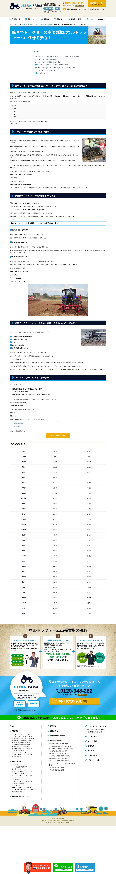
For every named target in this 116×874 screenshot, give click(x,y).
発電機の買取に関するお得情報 (59, 743)
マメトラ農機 (16, 767)
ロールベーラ (16, 748)
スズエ (14, 779)
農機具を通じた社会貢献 (95, 732)
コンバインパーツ (26, 748)
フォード (24, 777)
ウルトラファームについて (97, 19)
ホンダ (14, 765)
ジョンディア (16, 781)
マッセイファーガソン (23, 779)
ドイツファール (16, 777)
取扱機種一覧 (16, 19)
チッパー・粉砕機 (26, 754)
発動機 (19, 754)
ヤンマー (24, 765)
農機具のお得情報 (76, 19)
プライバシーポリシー (95, 760)
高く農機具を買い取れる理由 (96, 729)
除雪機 (26, 746)
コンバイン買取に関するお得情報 (60, 760)
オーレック (15, 783)
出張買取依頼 (92, 755)
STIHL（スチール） (18, 787)
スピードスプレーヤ (22, 738)
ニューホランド (16, 775)
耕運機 (28, 734)
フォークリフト (25, 752)
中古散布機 (15, 744)
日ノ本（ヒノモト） (18, 769)
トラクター (15, 734)
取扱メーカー (32, 19)
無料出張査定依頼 (58, 436)
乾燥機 (20, 742)
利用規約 (91, 750)
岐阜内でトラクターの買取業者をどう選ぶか (48, 62)
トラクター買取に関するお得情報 (60, 756)
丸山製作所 (27, 787)
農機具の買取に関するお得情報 (59, 751)
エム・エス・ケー (26, 781)
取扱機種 (15, 731)
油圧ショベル (16, 752)
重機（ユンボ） (26, 736)
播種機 (14, 757)
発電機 (28, 744)
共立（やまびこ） (17, 785)
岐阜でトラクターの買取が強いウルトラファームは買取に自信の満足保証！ (58, 56)
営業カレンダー (79, 5)
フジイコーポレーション (19, 789)
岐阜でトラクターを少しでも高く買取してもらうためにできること (55, 68)
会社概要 (91, 746)
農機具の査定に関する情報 (58, 753)
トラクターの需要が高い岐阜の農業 (46, 59)
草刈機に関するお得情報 (57, 770)
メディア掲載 (92, 741)
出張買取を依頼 (97, 3)
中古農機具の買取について (21, 796)
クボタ (19, 765)
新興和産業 (15, 791)
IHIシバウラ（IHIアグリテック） (21, 771)
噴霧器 (19, 757)
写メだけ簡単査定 (17, 423)
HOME (14, 726)
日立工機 (23, 767)
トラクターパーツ (17, 750)
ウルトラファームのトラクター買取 (46, 70)
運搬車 (14, 740)
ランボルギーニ (26, 775)
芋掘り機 (19, 740)
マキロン (22, 791)
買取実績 (46, 19)
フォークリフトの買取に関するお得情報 (61, 748)
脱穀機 (25, 740)
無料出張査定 (16, 426)
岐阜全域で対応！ (42, 73)
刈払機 (31, 738)
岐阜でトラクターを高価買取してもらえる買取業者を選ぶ (52, 64)
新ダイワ (22, 783)
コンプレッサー (16, 736)
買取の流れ (60, 19)
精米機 (14, 746)
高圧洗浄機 (22, 744)
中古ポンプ (20, 746)
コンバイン (22, 734)
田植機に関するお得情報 (57, 767)
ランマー (25, 750)
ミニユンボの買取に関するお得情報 (60, 746)
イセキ (26, 773)
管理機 (14, 754)
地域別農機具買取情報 (57, 736)
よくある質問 (92, 736)
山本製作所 (30, 789)
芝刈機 (29, 740)
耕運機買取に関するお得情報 (58, 758)
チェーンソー (26, 742)
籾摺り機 (14, 742)
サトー (30, 777)
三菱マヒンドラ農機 (18, 773)
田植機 (14, 738)
